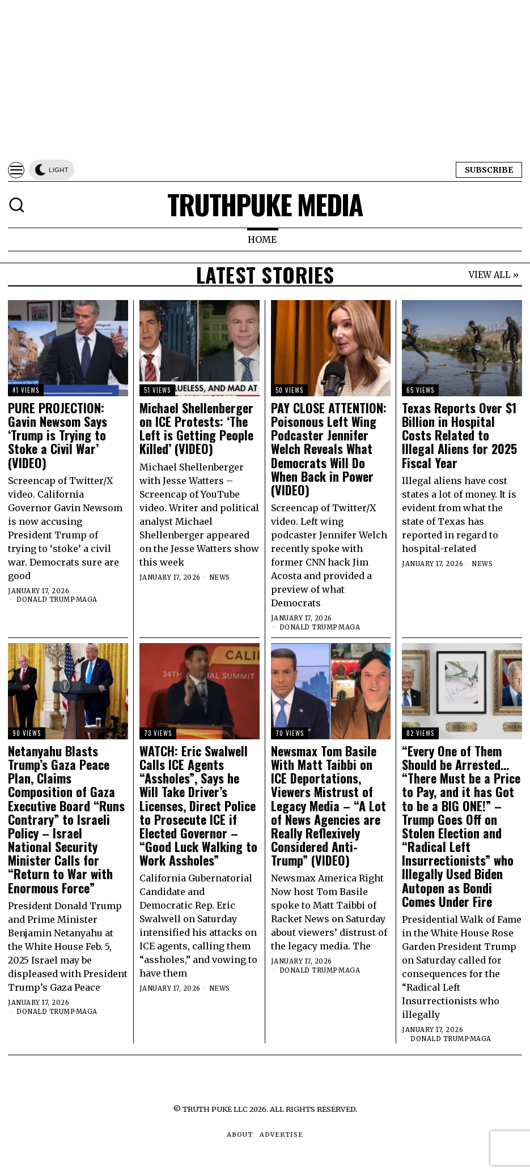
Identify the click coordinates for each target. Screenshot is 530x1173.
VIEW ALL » (494, 274)
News (219, 577)
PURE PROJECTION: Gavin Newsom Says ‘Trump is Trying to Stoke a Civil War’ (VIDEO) (57, 435)
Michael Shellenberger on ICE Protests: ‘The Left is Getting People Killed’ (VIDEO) (196, 428)
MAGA (86, 599)
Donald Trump (45, 599)
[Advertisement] (265, 79)
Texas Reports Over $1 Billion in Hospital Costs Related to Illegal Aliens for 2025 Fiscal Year (459, 435)
